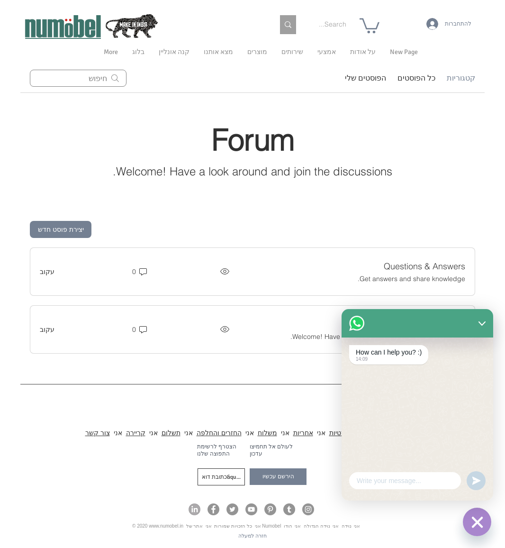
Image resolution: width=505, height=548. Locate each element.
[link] (369, 25)
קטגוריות (461, 78)
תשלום (171, 433)
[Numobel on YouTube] (251, 509)
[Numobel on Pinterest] (270, 509)
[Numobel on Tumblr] (289, 509)
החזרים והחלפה (219, 433)
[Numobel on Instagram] (308, 509)
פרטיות (339, 433)
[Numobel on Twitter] (232, 509)
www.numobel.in (166, 526)
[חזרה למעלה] (252, 535)
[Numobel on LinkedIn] (194, 509)
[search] (78, 78)
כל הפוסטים (416, 78)
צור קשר (97, 433)
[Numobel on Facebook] (213, 509)
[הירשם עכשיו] (278, 476)
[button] (363, 52)
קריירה (135, 433)
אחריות (303, 433)
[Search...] (331, 24)
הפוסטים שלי (365, 78)
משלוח (267, 433)
